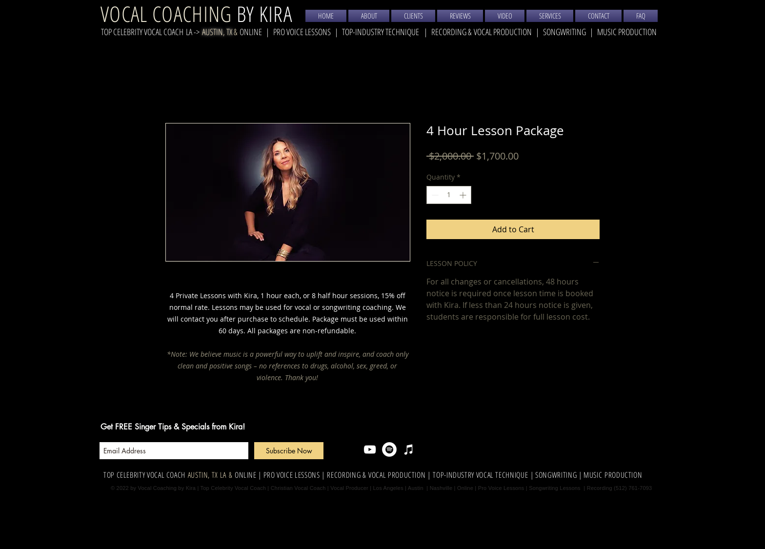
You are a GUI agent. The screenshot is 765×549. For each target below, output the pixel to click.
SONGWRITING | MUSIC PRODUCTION (600, 32)
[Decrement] (434, 194)
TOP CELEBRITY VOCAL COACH (142, 32)
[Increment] (464, 194)
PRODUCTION (622, 474)
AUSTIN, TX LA (207, 474)
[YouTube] (369, 449)
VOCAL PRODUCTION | (400, 474)
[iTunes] (409, 449)
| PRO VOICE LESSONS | (292, 474)
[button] (549, 16)
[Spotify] (389, 449)
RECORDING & (452, 32)
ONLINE (246, 474)
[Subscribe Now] (288, 450)
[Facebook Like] (462, 449)
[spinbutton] (449, 194)
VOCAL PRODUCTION (503, 32)
